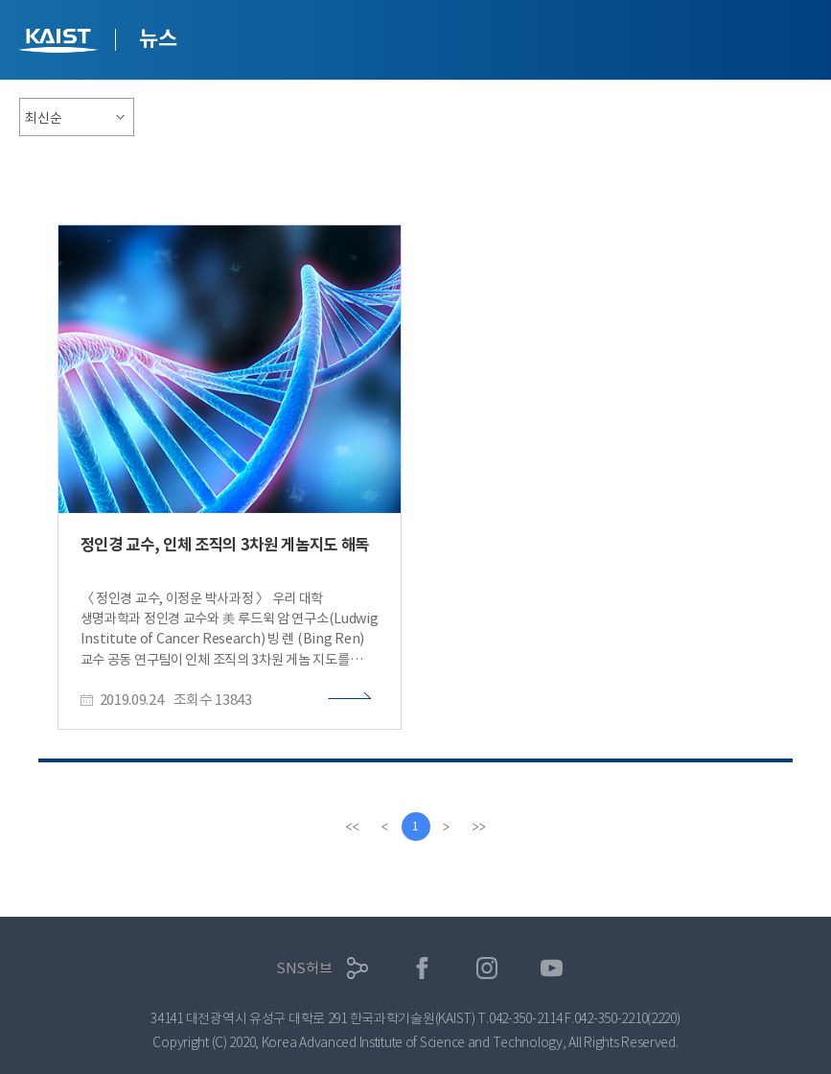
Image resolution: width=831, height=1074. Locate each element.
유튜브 (552, 968)
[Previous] (385, 826)
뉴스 (157, 38)
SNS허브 (304, 968)
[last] (479, 826)
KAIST (60, 42)
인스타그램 (487, 968)
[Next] (446, 826)
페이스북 (422, 968)
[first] (352, 826)
